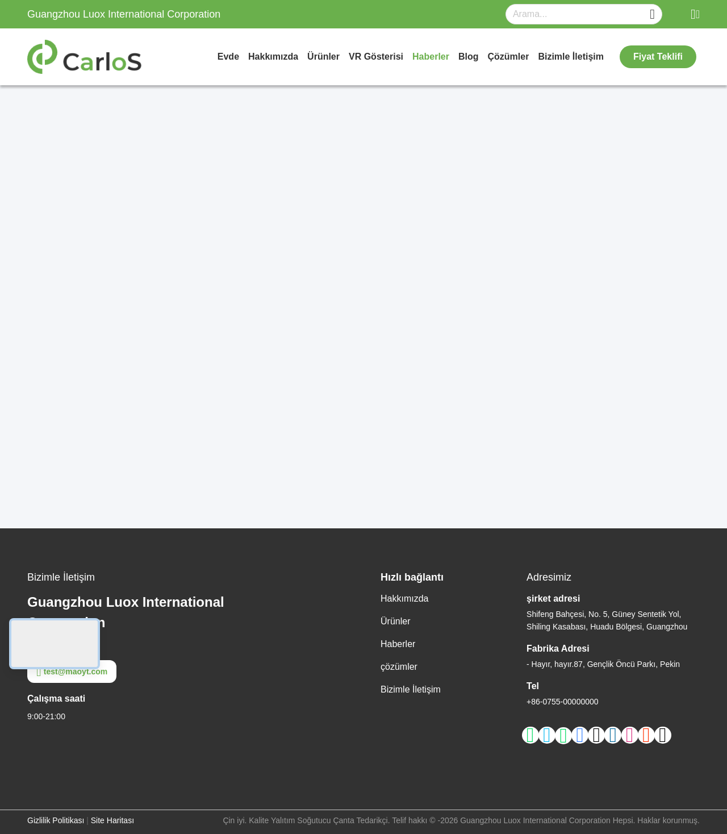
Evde (228, 56)
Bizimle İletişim (571, 56)
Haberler (430, 56)
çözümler (508, 56)
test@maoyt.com (71, 671)
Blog (468, 56)
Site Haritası (112, 820)
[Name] (652, 14)
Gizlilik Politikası (55, 820)
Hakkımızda (273, 56)
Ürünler (323, 56)
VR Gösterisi (376, 56)
